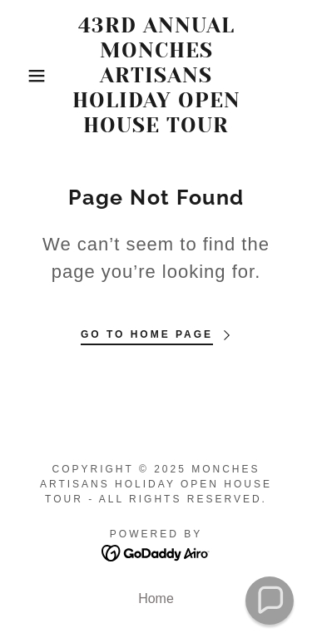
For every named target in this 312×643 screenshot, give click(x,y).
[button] (24, 75)
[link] (156, 75)
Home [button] (156, 598)
